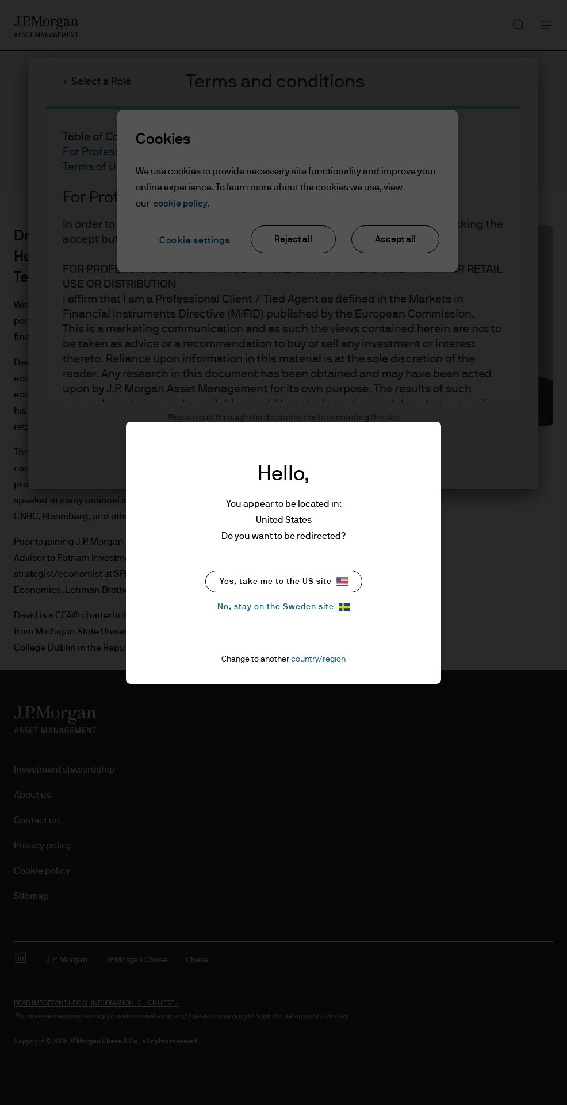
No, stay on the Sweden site (283, 607)
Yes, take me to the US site (284, 581)
